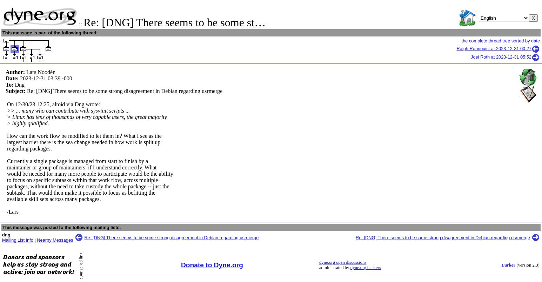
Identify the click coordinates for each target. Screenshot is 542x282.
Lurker (508, 265)
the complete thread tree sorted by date (501, 40)
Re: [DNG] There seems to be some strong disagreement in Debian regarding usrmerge (172, 237)
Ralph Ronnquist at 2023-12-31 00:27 (498, 48)
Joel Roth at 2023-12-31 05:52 (505, 57)
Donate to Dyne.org (212, 265)
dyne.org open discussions (342, 262)
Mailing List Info (17, 240)
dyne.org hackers (365, 267)
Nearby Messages (55, 240)
